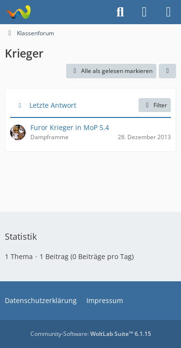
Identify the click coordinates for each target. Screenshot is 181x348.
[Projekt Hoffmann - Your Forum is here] (18, 12)
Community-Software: (90, 334)
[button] (167, 71)
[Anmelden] (144, 12)
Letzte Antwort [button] (52, 105)
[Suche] (120, 12)
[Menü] (168, 12)
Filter (154, 105)
